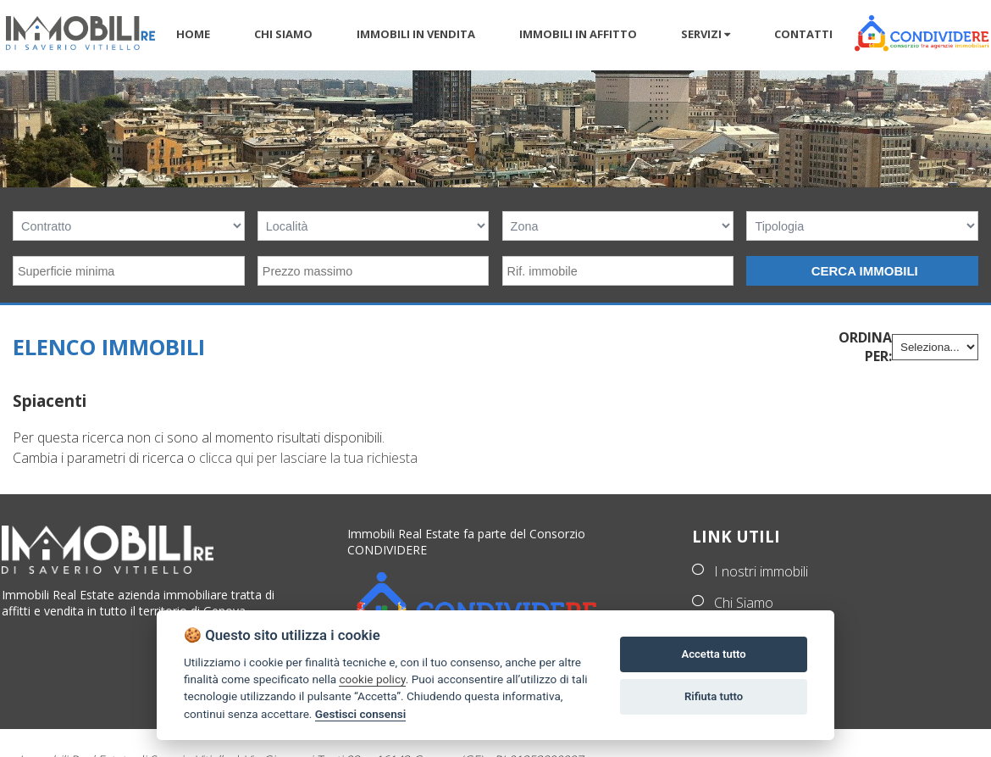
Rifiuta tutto (713, 696)
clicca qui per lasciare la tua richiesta (308, 457)
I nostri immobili (761, 571)
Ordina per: (865, 346)
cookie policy (372, 679)
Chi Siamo (743, 602)
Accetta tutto (713, 654)
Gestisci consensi (360, 714)
